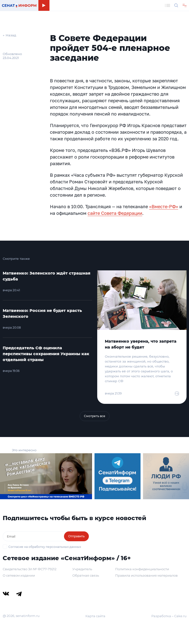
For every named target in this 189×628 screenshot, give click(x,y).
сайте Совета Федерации (115, 213)
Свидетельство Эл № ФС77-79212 (29, 569)
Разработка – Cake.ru (169, 616)
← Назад (9, 35)
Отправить (76, 536)
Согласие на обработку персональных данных (44, 547)
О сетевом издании (19, 575)
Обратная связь (85, 575)
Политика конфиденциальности (142, 569)
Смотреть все (94, 416)
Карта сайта (95, 616)
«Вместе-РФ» (163, 206)
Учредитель (82, 569)
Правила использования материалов (146, 575)
